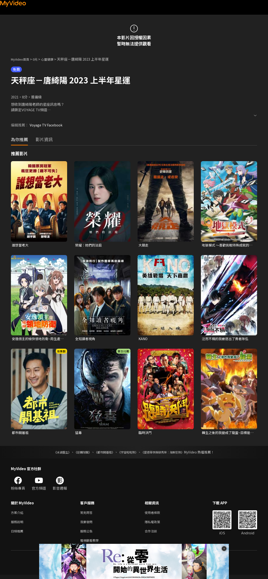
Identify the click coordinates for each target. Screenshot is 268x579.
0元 (39, 59)
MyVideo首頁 (21, 59)
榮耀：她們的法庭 (89, 245)
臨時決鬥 (146, 433)
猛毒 (78, 433)
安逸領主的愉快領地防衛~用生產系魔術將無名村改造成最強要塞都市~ (38, 339)
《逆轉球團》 (77, 453)
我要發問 (87, 524)
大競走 (144, 245)
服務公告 (87, 534)
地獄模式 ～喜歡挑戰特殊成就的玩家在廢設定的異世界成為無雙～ (227, 245)
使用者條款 (156, 514)
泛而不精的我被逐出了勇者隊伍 (227, 339)
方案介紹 (18, 514)
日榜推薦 (18, 534)
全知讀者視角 (86, 339)
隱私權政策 (156, 524)
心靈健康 (52, 59)
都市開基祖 (21, 433)
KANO (143, 339)
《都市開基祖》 (102, 453)
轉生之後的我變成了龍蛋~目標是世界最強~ (228, 433)
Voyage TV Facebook (47, 124)
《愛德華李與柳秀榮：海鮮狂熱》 (169, 453)
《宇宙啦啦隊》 (128, 453)
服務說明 (18, 524)
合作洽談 (155, 534)
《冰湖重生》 (54, 453)
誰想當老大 (21, 245)
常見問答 (87, 514)
